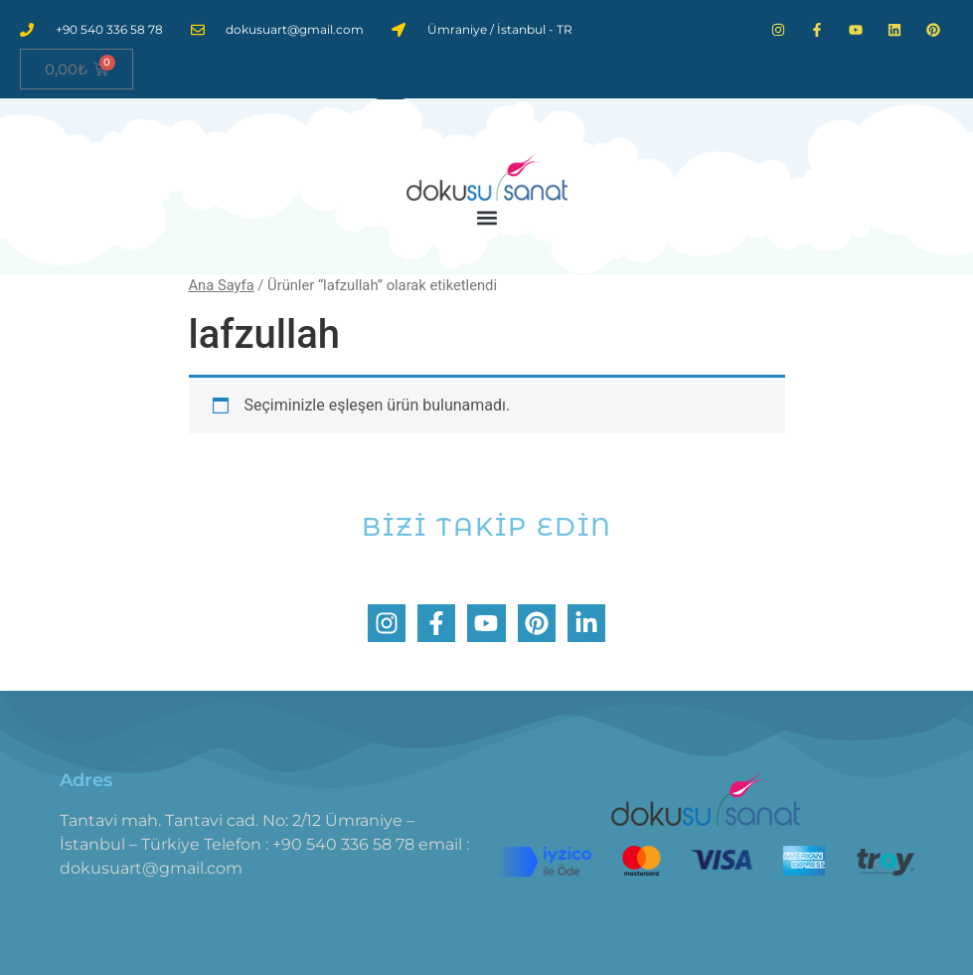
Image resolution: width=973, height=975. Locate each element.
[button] (486, 217)
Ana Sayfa (221, 285)
